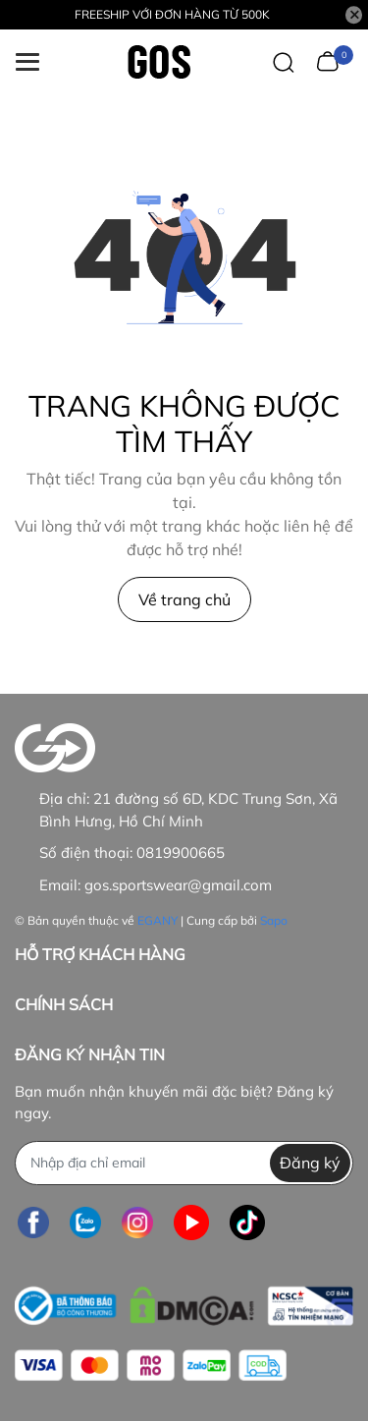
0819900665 (180, 852)
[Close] (354, 15)
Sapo (274, 920)
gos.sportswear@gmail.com (178, 885)
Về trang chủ (184, 599)
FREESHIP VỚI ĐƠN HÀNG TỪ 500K (172, 14)
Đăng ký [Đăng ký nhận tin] (310, 1162)
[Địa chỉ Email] (184, 1163)
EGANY (157, 920)
